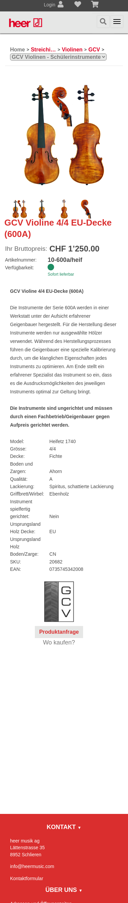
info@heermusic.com (32, 866)
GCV (94, 49)
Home (17, 49)
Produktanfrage (59, 632)
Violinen (72, 49)
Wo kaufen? (59, 642)
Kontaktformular (26, 878)
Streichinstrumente (43, 49)
